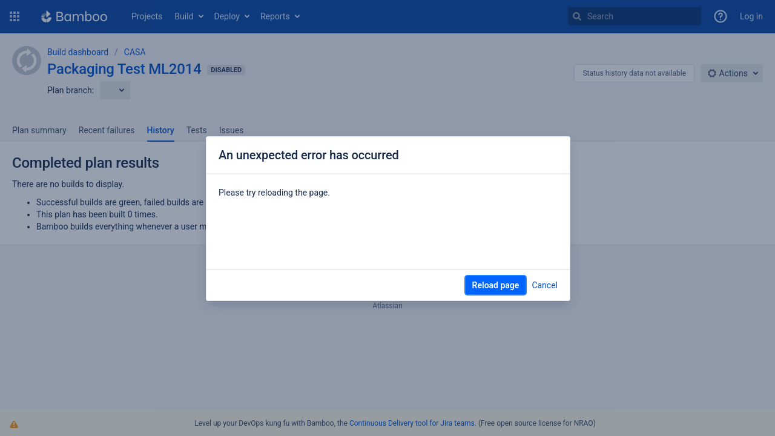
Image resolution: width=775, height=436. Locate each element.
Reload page (495, 285)
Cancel (545, 285)
